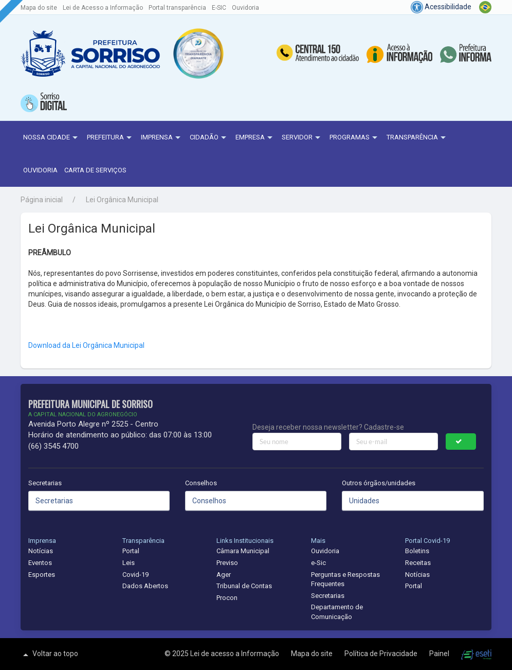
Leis (128, 563)
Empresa (255, 138)
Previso (227, 563)
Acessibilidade (441, 7)
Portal (130, 551)
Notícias (40, 551)
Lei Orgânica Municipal (122, 200)
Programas (355, 138)
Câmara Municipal (242, 551)
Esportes (41, 574)
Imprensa (162, 138)
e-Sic (318, 563)
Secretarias (45, 483)
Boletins (417, 551)
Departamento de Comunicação (337, 612)
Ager (223, 574)
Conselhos (201, 483)
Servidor (302, 138)
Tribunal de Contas (244, 586)
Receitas (418, 563)
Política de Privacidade (381, 653)
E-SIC (219, 7)
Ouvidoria (245, 7)
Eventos (40, 563)
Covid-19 (135, 574)
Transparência (417, 138)
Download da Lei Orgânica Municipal (86, 345)
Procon (226, 598)
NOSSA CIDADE (51, 138)
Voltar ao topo (49, 654)
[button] (198, 53)
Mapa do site (39, 7)
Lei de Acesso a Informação (103, 7)
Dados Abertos (145, 586)
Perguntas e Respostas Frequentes (345, 579)
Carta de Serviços (95, 170)
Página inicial (42, 200)
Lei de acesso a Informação (235, 653)
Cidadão (209, 138)
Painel (440, 653)
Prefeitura (110, 138)
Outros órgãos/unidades (378, 483)
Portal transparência (177, 7)
